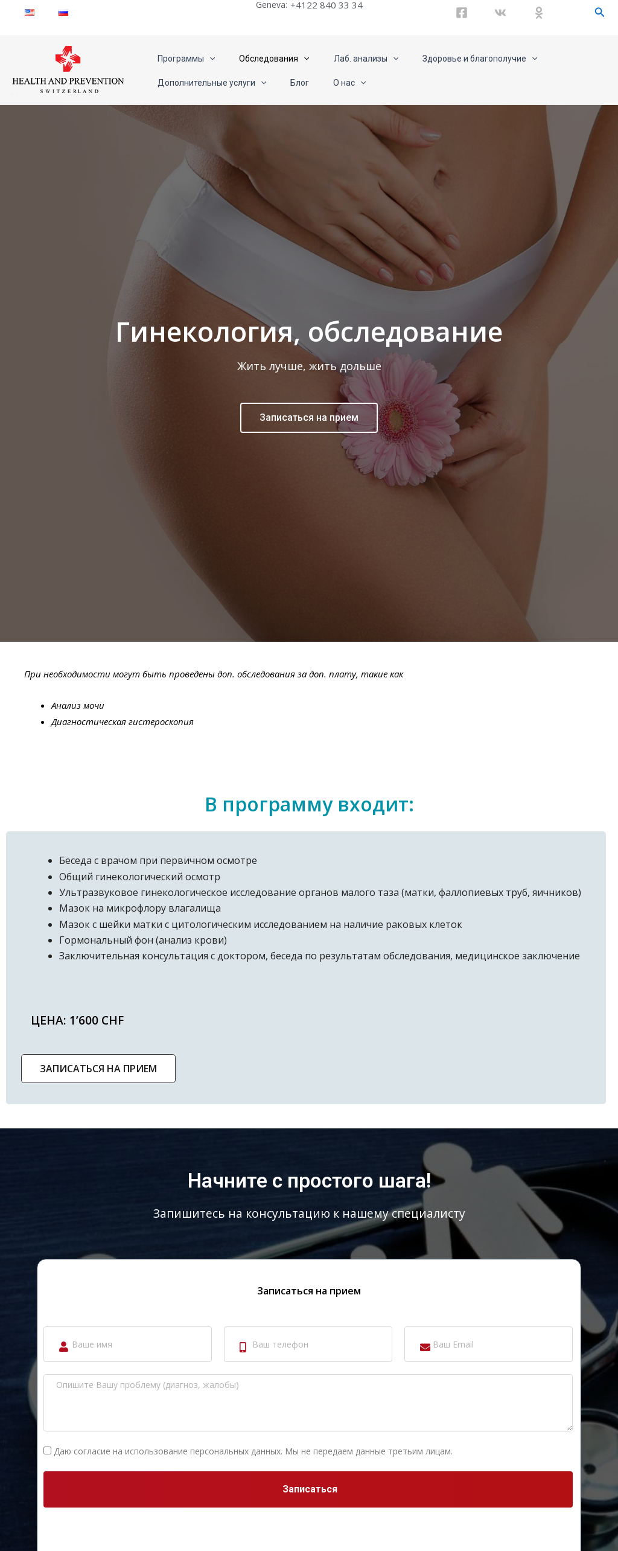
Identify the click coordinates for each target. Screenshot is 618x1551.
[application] (205, 58)
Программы (182, 58)
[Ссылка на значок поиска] (599, 12)
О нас (331, 83)
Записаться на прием (309, 568)
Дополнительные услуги (208, 83)
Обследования (263, 58)
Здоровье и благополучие (454, 58)
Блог (288, 83)
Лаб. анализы (348, 58)
